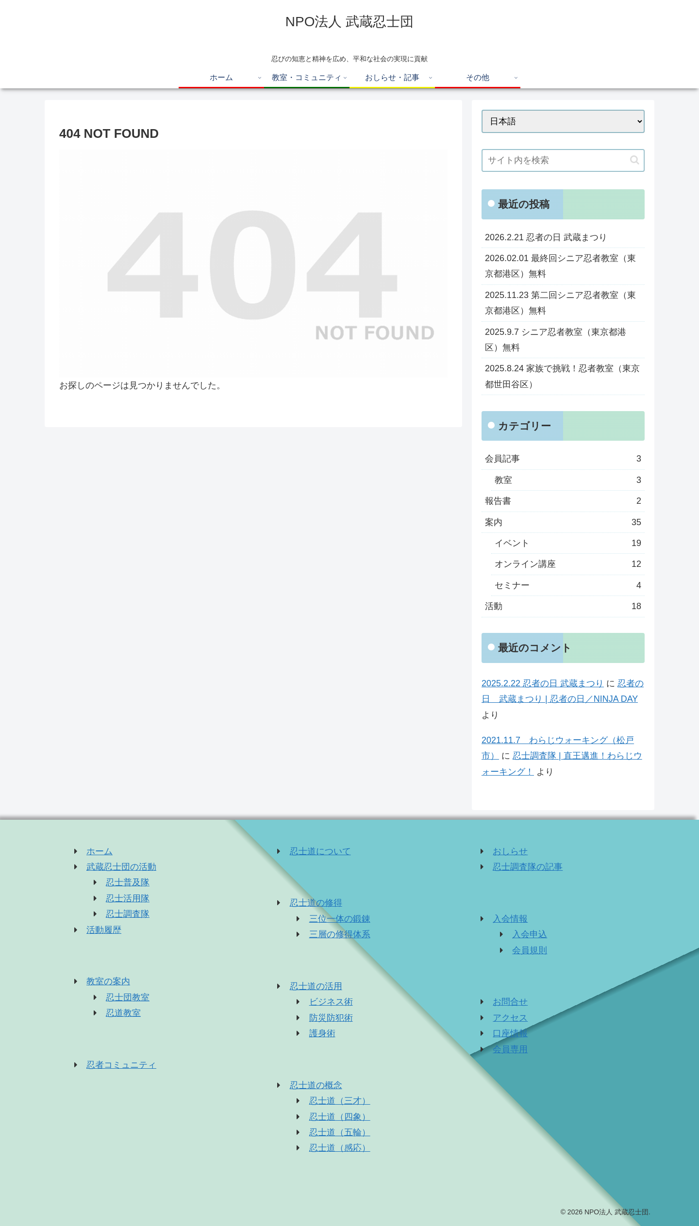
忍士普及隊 (128, 882)
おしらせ (510, 851)
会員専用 (510, 1049)
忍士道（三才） (339, 1101)
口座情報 (510, 1033)
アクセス (510, 1018)
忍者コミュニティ (121, 1065)
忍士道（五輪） (339, 1132)
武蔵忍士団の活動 (121, 867)
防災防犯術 (331, 1018)
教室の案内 (108, 981)
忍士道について (320, 851)
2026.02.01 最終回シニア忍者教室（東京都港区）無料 (560, 266)
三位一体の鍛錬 (339, 919)
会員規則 (529, 950)
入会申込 (529, 934)
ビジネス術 (331, 1002)
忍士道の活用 (316, 986)
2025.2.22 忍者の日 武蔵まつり (543, 683)
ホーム (99, 851)
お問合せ (510, 1002)
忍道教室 (123, 1013)
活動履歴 (103, 930)
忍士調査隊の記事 (528, 867)
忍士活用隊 (128, 898)
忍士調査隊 (128, 914)
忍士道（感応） (339, 1148)
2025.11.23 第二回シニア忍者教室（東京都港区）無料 (560, 302)
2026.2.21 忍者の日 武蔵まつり (546, 237)
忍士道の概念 (316, 1085)
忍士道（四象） (339, 1117)
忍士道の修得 (316, 903)
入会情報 (510, 919)
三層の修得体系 (339, 934)
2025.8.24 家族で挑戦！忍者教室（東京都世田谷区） (562, 376)
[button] (634, 160)
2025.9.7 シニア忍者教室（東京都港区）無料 (555, 339)
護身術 (322, 1033)
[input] (563, 160)
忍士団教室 (128, 997)
